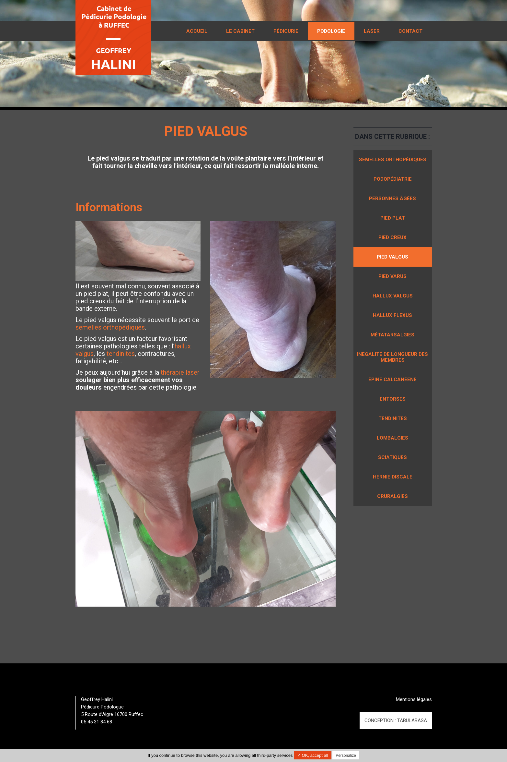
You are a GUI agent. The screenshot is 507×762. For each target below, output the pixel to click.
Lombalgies (392, 438)
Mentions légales (414, 699)
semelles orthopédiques (110, 327)
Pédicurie (285, 31)
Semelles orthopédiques (392, 160)
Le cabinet (240, 31)
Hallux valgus (393, 296)
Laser (372, 31)
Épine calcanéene (392, 379)
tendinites (121, 353)
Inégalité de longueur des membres (392, 357)
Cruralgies (392, 496)
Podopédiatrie (393, 179)
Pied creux (392, 237)
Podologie (331, 31)
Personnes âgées (392, 198)
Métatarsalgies (392, 335)
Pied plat (392, 218)
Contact (410, 31)
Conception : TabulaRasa (395, 720)
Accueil (196, 31)
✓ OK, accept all (312, 755)
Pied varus (392, 276)
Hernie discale (392, 477)
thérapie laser (180, 372)
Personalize (346, 755)
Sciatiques (392, 457)
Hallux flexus (392, 315)
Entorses (393, 399)
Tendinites (392, 418)
